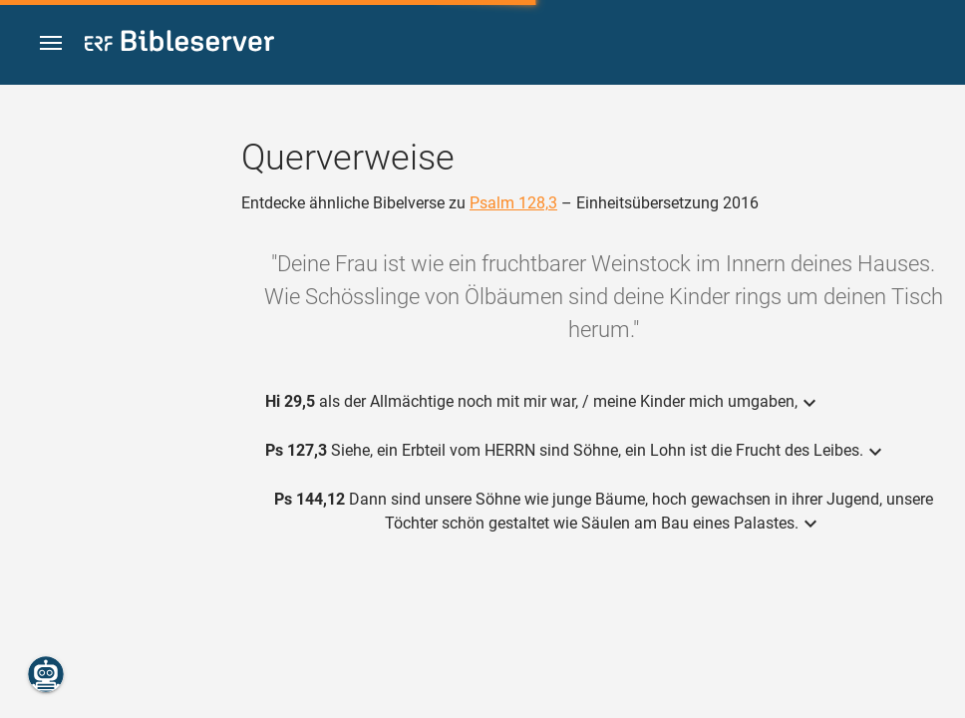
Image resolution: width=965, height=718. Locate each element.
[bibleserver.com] (179, 44)
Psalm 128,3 (513, 202)
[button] (51, 43)
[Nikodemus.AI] (46, 674)
